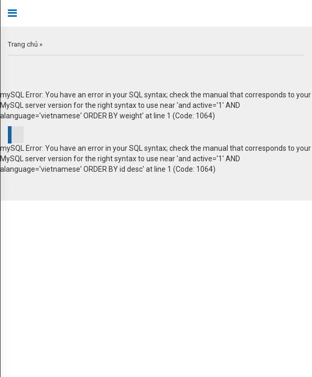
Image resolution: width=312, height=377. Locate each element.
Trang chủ (23, 44)
